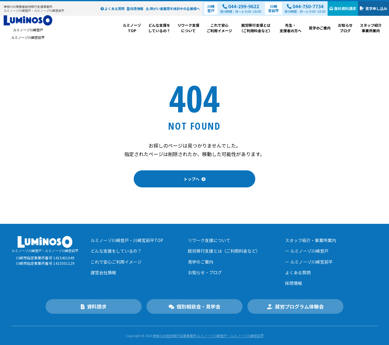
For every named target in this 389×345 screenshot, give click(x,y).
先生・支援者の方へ (290, 27)
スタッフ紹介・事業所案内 (310, 240)
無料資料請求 (342, 8)
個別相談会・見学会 (194, 306)
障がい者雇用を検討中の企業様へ (173, 8)
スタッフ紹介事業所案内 (371, 27)
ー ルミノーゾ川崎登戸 (307, 251)
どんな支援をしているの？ (159, 27)
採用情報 (135, 8)
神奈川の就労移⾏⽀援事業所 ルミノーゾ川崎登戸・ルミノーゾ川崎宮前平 (208, 335)
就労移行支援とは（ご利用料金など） (255, 27)
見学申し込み (373, 8)
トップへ (191, 179)
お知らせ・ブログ (205, 272)
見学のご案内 (320, 27)
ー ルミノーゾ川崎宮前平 (309, 261)
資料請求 (93, 306)
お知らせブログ (345, 27)
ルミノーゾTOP (132, 27)
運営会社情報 (103, 272)
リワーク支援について (188, 27)
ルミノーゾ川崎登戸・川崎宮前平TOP (127, 240)
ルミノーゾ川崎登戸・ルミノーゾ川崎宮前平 (34, 9)
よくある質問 (113, 8)
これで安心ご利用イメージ (219, 27)
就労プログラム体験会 (295, 306)
